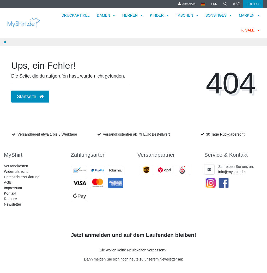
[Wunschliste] (236, 4)
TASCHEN (185, 15)
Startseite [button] (30, 96)
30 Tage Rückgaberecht (225, 134)
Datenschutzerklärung (21, 177)
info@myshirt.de (231, 172)
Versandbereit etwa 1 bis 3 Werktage (47, 134)
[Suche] (225, 4)
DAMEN (104, 15)
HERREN (130, 15)
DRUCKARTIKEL (76, 15)
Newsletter (12, 204)
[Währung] (214, 4)
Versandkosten (16, 166)
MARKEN (247, 15)
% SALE (248, 30)
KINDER (157, 15)
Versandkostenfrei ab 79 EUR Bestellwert (136, 134)
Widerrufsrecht (16, 171)
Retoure (10, 199)
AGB (8, 182)
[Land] (203, 4)
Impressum (13, 188)
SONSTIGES (216, 15)
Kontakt (10, 193)
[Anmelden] (186, 4)
